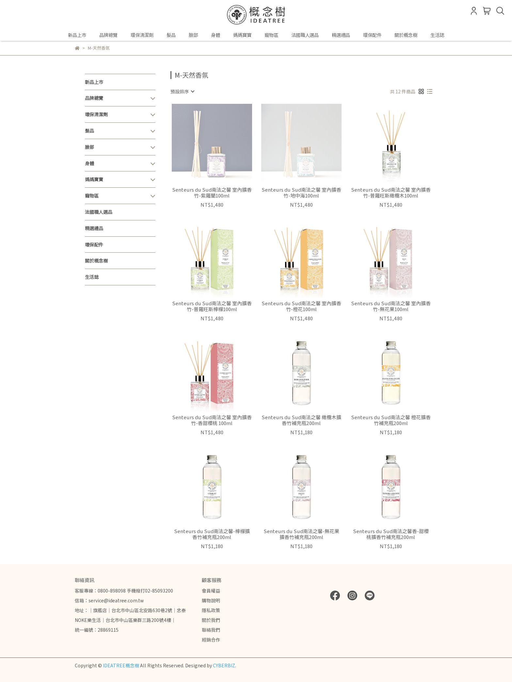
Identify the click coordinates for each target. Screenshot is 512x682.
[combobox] (182, 91)
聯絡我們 (211, 629)
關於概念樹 (405, 35)
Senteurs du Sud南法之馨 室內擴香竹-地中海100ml (301, 192)
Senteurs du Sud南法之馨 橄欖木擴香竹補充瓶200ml (301, 420)
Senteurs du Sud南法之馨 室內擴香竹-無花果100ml (391, 306)
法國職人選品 (305, 35)
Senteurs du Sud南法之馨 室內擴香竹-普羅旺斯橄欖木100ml (391, 192)
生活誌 (437, 35)
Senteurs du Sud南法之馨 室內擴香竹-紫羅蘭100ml (212, 192)
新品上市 (77, 35)
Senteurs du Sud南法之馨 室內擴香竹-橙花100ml (301, 306)
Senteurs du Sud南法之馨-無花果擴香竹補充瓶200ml (301, 534)
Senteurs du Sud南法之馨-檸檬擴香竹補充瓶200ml (212, 534)
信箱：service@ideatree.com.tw (109, 600)
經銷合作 (211, 639)
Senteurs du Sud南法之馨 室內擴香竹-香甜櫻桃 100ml (212, 420)
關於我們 (211, 620)
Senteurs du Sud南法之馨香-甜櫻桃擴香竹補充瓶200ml (391, 534)
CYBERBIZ (224, 665)
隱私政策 (211, 610)
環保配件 (372, 35)
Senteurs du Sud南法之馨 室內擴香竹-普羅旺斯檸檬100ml (212, 306)
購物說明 (211, 600)
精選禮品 (341, 35)
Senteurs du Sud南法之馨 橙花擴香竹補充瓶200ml (391, 420)
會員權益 (211, 590)
